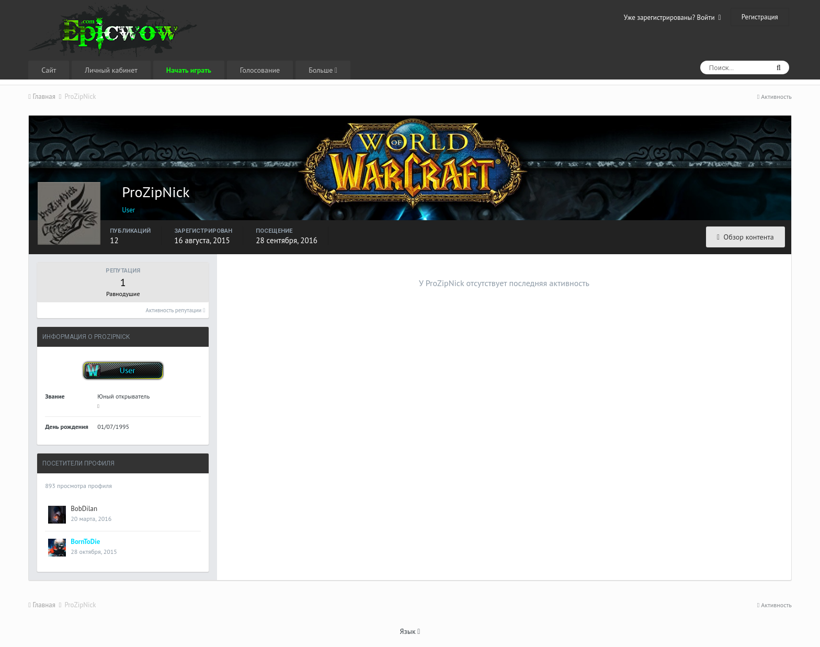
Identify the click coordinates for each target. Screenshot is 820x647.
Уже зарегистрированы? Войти (672, 17)
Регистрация (760, 17)
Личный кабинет (111, 70)
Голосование (260, 70)
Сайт (48, 70)
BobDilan (84, 508)
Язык (410, 631)
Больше (323, 70)
